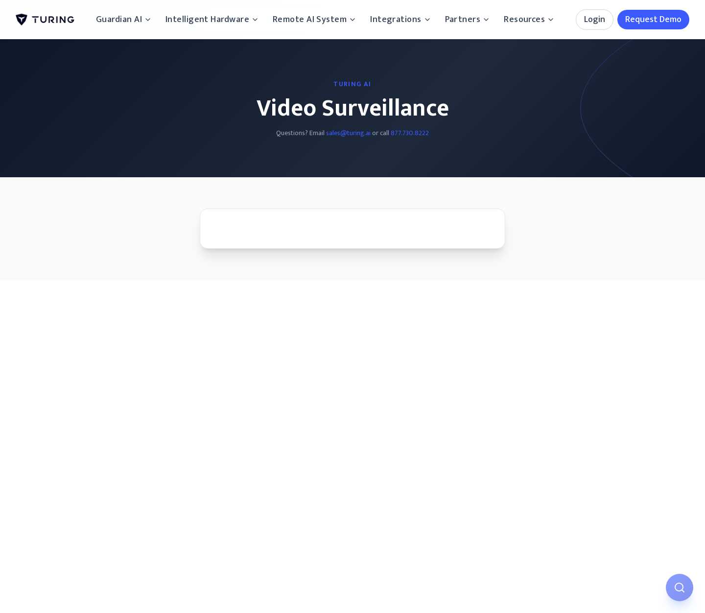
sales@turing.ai (348, 133)
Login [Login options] (594, 19)
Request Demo (653, 19)
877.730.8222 (410, 133)
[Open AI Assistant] (679, 587)
